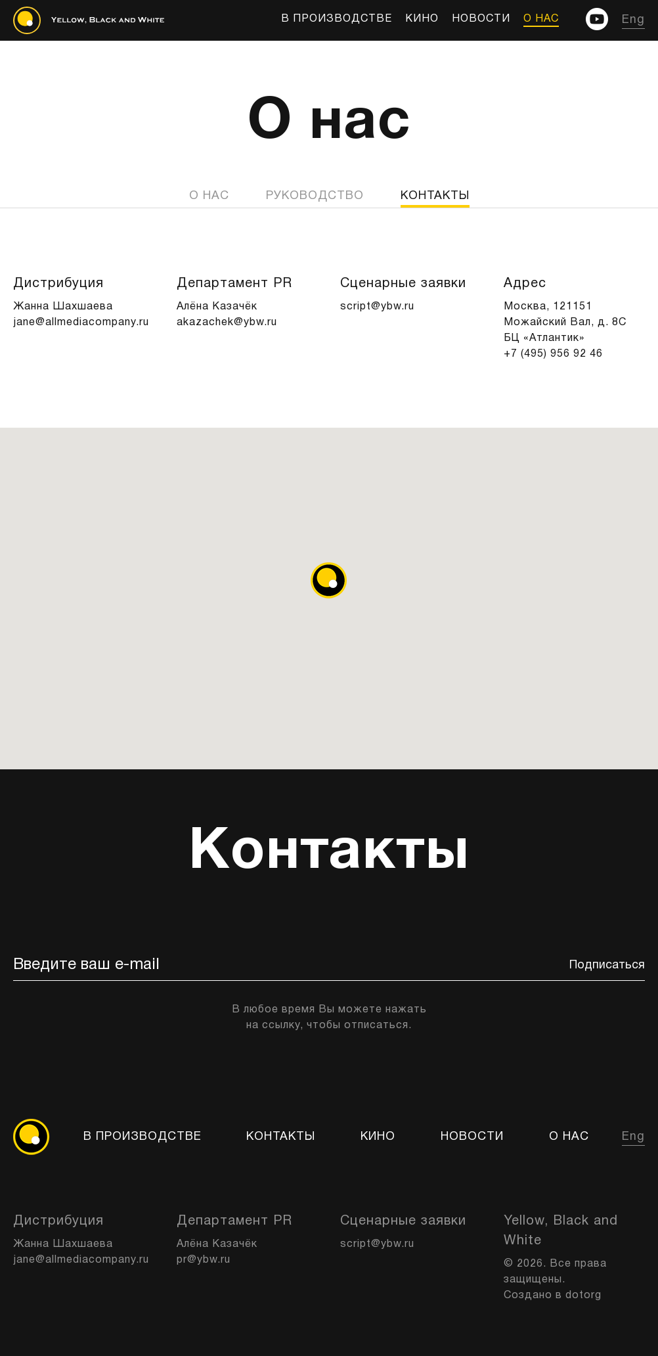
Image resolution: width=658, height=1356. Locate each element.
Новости (481, 19)
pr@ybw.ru (203, 1260)
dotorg (583, 1295)
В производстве (336, 19)
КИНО (422, 19)
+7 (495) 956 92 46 (553, 354)
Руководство (315, 196)
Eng (633, 20)
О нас (541, 19)
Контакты (280, 1136)
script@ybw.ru (377, 306)
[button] (329, 580)
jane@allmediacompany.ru (81, 322)
